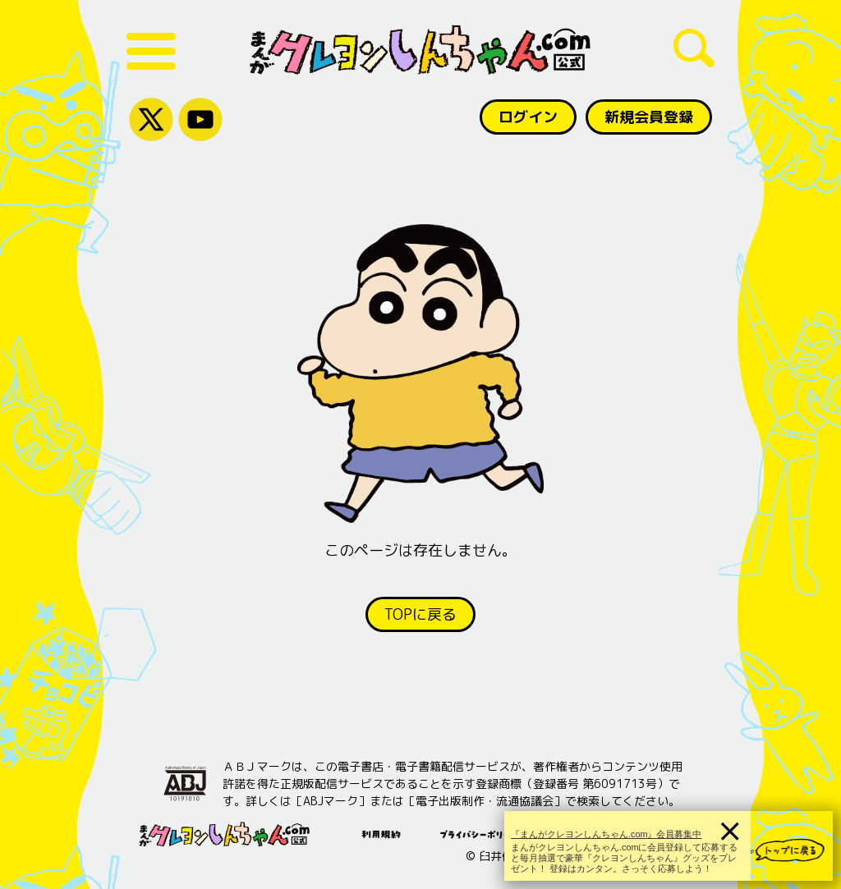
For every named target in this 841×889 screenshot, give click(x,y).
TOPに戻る (420, 614)
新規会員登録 (648, 117)
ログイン (528, 117)
